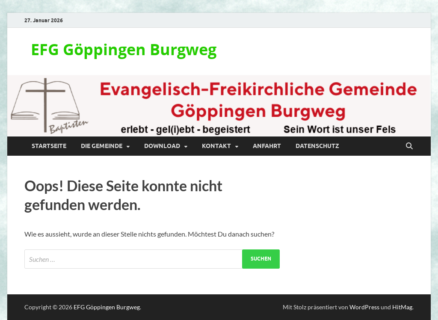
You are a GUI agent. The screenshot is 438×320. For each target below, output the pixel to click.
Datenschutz (317, 145)
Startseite (49, 145)
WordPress (364, 307)
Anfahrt (267, 145)
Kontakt (216, 145)
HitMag (402, 307)
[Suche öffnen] (409, 146)
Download (162, 145)
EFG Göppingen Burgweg (123, 49)
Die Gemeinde (101, 145)
